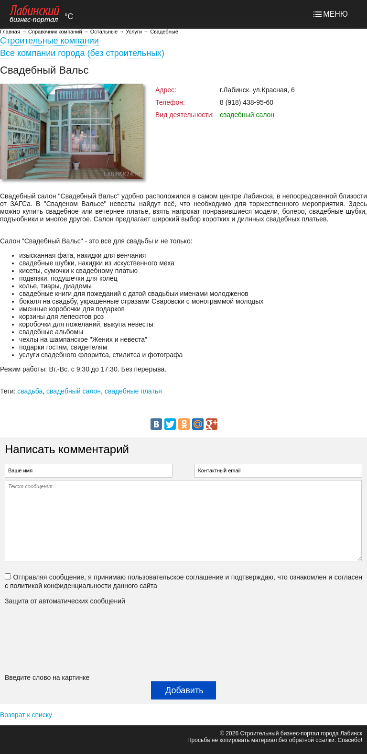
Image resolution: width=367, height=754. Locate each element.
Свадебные (164, 31)
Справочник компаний (55, 31)
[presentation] (44, 639)
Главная (10, 31)
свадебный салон (73, 391)
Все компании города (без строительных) (82, 53)
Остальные (104, 31)
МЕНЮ (335, 14)
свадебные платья (133, 391)
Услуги (134, 31)
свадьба (30, 391)
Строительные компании (49, 40)
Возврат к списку (26, 715)
